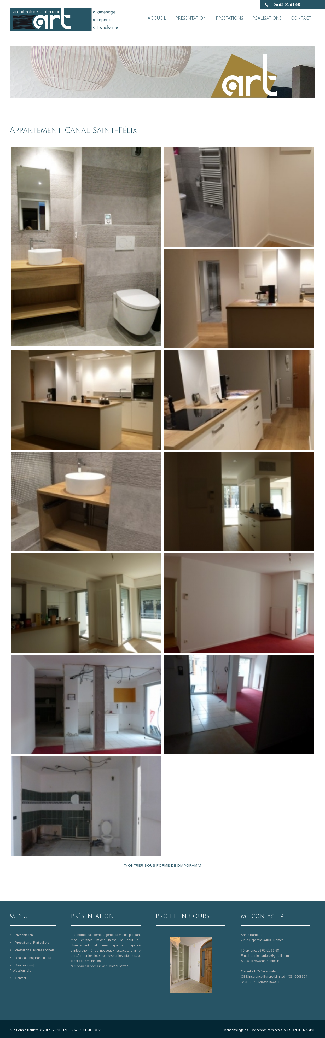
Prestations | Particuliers (32, 943)
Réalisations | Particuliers (33, 958)
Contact (20, 978)
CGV (97, 1030)
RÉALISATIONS (267, 18)
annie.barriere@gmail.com (270, 956)
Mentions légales (236, 1030)
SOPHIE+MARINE (302, 1030)
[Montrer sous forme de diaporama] (162, 865)
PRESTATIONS (229, 18)
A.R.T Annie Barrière (24, 1030)
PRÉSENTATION (191, 18)
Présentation (24, 935)
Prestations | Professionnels (34, 950)
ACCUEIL (157, 18)
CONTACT (301, 18)
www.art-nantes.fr (266, 961)
